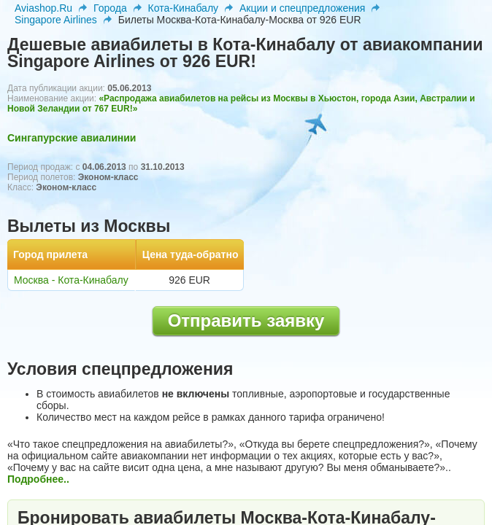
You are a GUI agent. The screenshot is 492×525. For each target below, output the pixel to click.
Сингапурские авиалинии (71, 138)
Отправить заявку (246, 320)
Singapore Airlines (56, 20)
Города (110, 8)
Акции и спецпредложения (302, 8)
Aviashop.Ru (43, 8)
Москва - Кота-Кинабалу (71, 280)
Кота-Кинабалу (183, 8)
